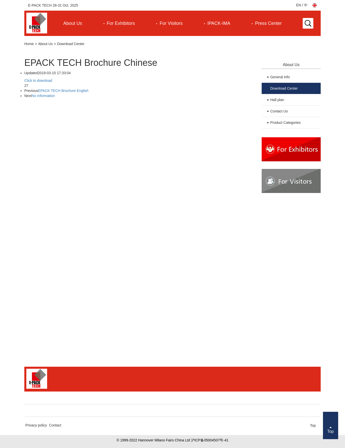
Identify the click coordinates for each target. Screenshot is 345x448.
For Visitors (171, 23)
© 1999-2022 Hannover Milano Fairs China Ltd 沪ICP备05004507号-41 (172, 440)
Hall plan (277, 100)
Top (313, 425)
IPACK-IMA (219, 23)
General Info (280, 77)
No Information (43, 96)
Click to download (38, 81)
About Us (72, 23)
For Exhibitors (121, 23)
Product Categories (285, 123)
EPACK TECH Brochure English (63, 91)
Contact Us (279, 111)
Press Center (268, 23)
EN (298, 5)
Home (29, 44)
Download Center (70, 44)
